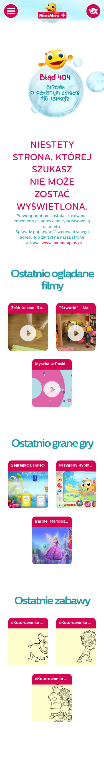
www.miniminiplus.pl (62, 243)
